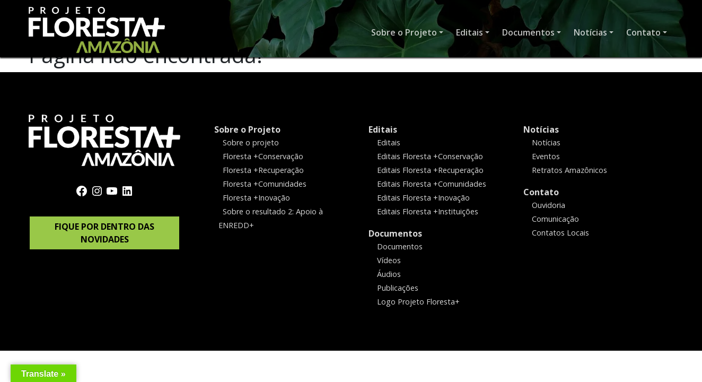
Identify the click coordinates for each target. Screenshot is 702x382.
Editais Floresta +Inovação (423, 198)
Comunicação (555, 219)
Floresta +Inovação (256, 198)
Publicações (397, 287)
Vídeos (389, 260)
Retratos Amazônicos (569, 170)
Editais (382, 129)
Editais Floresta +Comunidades (431, 184)
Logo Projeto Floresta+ (418, 301)
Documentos (395, 233)
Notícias (541, 129)
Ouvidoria (548, 205)
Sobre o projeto (251, 142)
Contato (541, 192)
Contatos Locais (560, 233)
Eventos (546, 156)
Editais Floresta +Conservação (430, 156)
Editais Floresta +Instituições (427, 211)
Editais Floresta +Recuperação (430, 170)
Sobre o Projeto (247, 129)
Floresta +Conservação (263, 156)
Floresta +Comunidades (264, 184)
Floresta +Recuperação (263, 170)
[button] (407, 33)
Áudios (389, 273)
